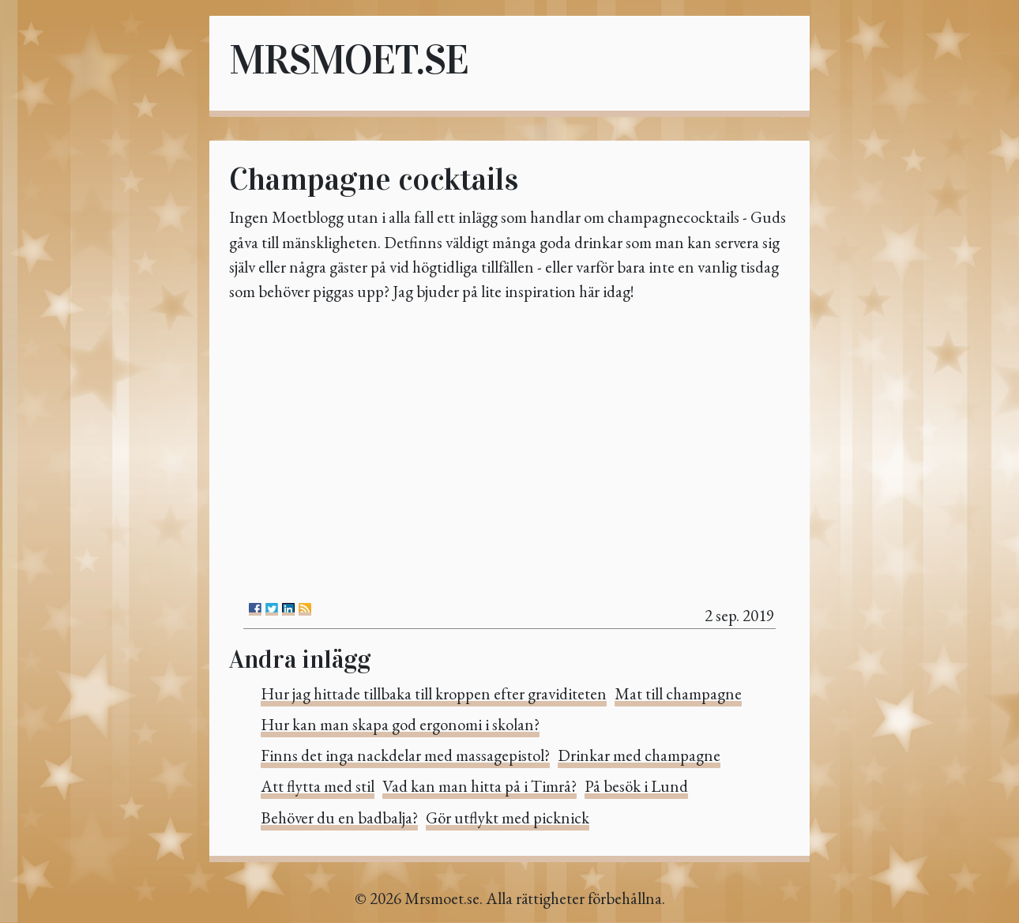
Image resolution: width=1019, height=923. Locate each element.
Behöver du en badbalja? (339, 817)
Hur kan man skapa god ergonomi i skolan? (400, 724)
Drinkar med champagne (639, 755)
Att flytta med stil (317, 786)
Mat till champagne (678, 693)
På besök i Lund (636, 786)
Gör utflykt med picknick (507, 817)
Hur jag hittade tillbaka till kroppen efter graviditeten (434, 693)
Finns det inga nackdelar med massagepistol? (405, 755)
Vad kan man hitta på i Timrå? (479, 786)
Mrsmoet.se (348, 60)
